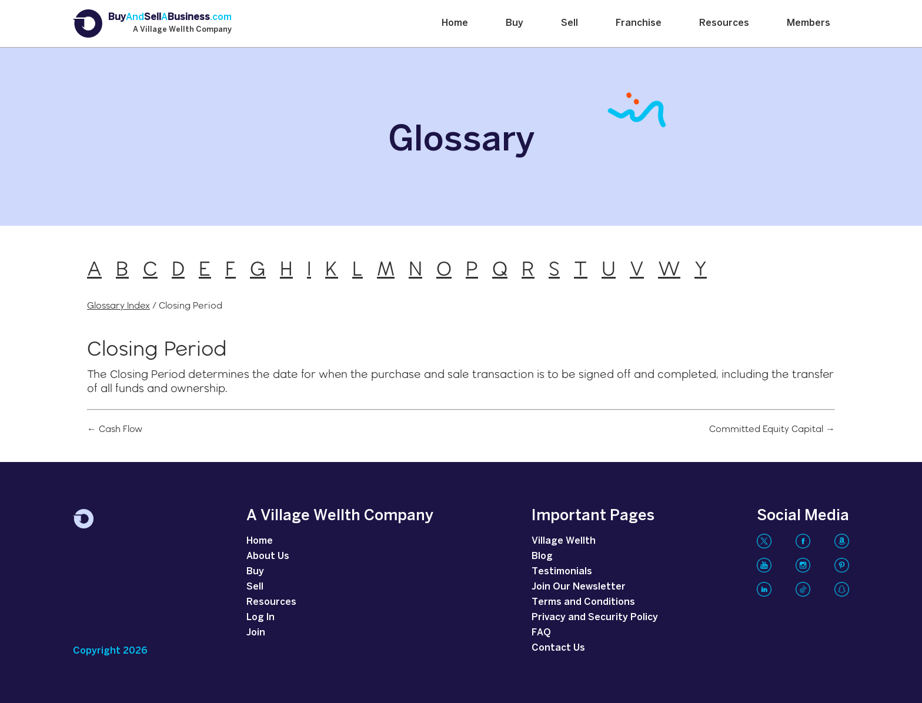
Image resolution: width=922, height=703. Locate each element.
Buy (514, 23)
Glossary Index (118, 305)
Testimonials (562, 571)
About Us (267, 556)
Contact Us (558, 648)
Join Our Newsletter (579, 587)
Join (255, 632)
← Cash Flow (114, 429)
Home (455, 23)
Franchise (639, 23)
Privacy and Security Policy (595, 617)
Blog (542, 556)
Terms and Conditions (583, 602)
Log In (260, 617)
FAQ (541, 632)
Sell (569, 23)
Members (808, 23)
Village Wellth (564, 541)
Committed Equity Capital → (772, 429)
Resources (724, 23)
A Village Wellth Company (182, 30)
